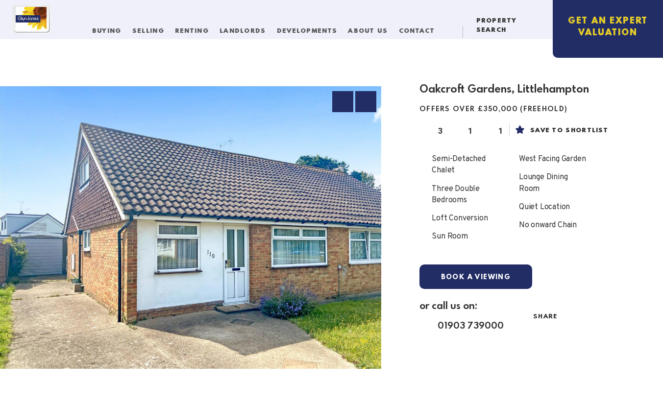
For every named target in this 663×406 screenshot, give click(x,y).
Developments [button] (312, 28)
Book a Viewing (476, 277)
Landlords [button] (247, 28)
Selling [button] (153, 28)
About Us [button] (373, 28)
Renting (196, 28)
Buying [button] (112, 28)
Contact (420, 28)
